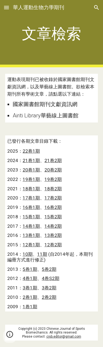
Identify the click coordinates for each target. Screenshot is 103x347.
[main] (51, 33)
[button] (6, 7)
